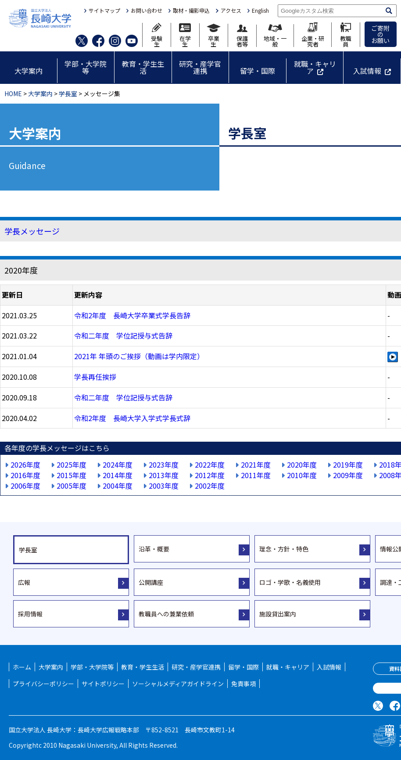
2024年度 (117, 464)
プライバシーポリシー (43, 683)
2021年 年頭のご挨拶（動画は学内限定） (139, 356)
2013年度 (164, 475)
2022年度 (210, 464)
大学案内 (28, 70)
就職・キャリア (315, 67)
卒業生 (214, 35)
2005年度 (71, 485)
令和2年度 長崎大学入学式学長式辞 (132, 418)
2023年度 (164, 464)
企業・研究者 (312, 34)
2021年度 (256, 464)
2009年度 (348, 475)
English (260, 10)
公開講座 (151, 582)
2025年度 (71, 464)
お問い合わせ (146, 10)
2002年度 (210, 485)
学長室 (68, 93)
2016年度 (25, 475)
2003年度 (164, 485)
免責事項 (243, 683)
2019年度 (348, 464)
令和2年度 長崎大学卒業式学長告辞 (132, 315)
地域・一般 (275, 35)
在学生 (184, 35)
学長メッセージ (32, 231)
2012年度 (210, 475)
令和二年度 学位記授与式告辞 (123, 335)
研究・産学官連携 (200, 67)
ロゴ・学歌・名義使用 (290, 582)
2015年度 (71, 475)
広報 (24, 582)
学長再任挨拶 (95, 376)
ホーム (22, 667)
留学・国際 (257, 70)
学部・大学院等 (85, 67)
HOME (13, 93)
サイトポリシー (103, 683)
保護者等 (242, 36)
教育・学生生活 (143, 67)
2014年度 (117, 475)
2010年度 (302, 475)
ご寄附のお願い (380, 34)
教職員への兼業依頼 (166, 613)
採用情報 (30, 613)
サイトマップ (104, 10)
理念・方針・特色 (283, 548)
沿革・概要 (154, 548)
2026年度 (25, 464)
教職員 (345, 34)
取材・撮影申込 (191, 10)
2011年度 (256, 475)
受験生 (156, 35)
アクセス (231, 10)
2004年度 (117, 485)
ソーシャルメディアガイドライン (178, 683)
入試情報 (367, 70)
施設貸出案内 (277, 613)
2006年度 (25, 485)
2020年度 (302, 464)
